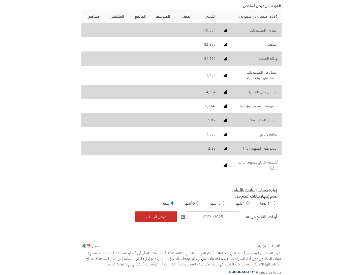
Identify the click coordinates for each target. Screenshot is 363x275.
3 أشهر (215, 203)
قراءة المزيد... (113, 264)
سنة (166, 203)
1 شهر (240, 203)
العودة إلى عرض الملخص (262, 6)
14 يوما (265, 203)
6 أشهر (189, 203)
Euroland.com (244, 271)
